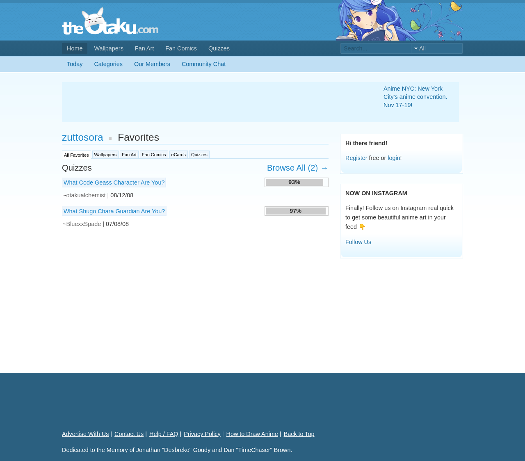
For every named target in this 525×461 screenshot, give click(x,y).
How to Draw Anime (252, 434)
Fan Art (144, 48)
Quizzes (219, 48)
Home (74, 48)
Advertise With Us (85, 434)
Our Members (152, 64)
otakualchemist (85, 195)
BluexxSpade (83, 224)
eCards (178, 154)
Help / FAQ (163, 434)
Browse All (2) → (298, 168)
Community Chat (204, 64)
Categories (108, 64)
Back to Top (299, 434)
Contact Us (129, 434)
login (394, 158)
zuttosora (82, 137)
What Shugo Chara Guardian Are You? (114, 211)
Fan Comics (181, 48)
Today (74, 64)
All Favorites (76, 155)
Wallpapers (108, 48)
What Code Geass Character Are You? (114, 182)
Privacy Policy (202, 434)
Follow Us (358, 242)
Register (356, 158)
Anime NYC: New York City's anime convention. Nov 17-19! (415, 96)
